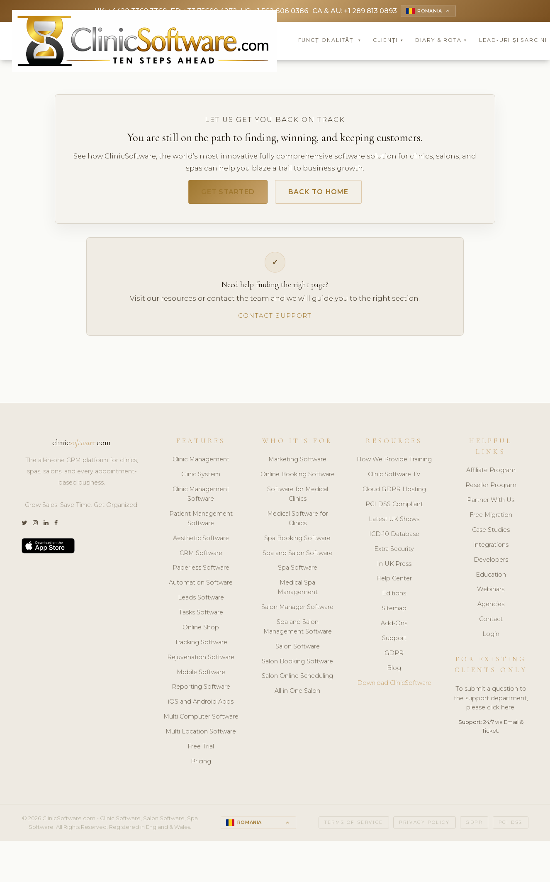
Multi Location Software (200, 734)
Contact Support (275, 318)
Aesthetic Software (201, 540)
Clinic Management (201, 462)
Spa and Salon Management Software (297, 629)
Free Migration (491, 517)
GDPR (394, 655)
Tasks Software (201, 615)
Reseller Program (490, 488)
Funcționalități (329, 41)
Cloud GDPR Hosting (394, 492)
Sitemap (394, 611)
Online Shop (201, 629)
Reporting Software (201, 689)
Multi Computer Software (200, 719)
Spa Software (297, 570)
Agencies (490, 607)
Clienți (388, 41)
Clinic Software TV (394, 477)
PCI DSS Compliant (394, 506)
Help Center (394, 581)
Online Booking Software (297, 477)
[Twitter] (24, 525)
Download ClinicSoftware (394, 685)
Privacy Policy (424, 825)
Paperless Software (201, 570)
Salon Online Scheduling (297, 678)
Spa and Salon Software (298, 555)
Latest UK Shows (394, 521)
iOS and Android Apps (201, 704)
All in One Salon (297, 693)
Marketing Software (297, 462)
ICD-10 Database (394, 536)
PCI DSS (511, 825)
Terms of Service (353, 825)
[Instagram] (35, 525)
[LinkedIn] (46, 525)
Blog (394, 670)
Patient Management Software (201, 520)
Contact (491, 622)
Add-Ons (394, 625)
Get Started (224, 193)
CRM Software (201, 555)
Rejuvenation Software (200, 659)
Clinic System (200, 477)
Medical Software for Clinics (297, 520)
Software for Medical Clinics (297, 496)
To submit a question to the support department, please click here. (491, 700)
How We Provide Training (394, 462)
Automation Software (201, 585)
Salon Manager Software (297, 609)
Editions (394, 596)
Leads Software (201, 600)
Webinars (490, 592)
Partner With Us (490, 503)
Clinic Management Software (201, 496)
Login (490, 636)
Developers (491, 562)
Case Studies (491, 532)
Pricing (201, 763)
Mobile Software (201, 674)
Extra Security (394, 551)
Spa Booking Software (297, 540)
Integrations (491, 547)
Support (394, 640)
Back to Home (321, 193)
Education (491, 577)
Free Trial (200, 749)
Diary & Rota (441, 41)
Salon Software (297, 649)
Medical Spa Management (297, 590)
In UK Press (394, 566)
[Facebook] (56, 525)
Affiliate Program (491, 473)
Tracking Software (201, 644)
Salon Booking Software (297, 664)
